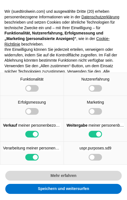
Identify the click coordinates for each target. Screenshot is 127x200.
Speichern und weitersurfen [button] (63, 188)
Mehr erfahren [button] (63, 175)
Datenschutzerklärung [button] (100, 17)
